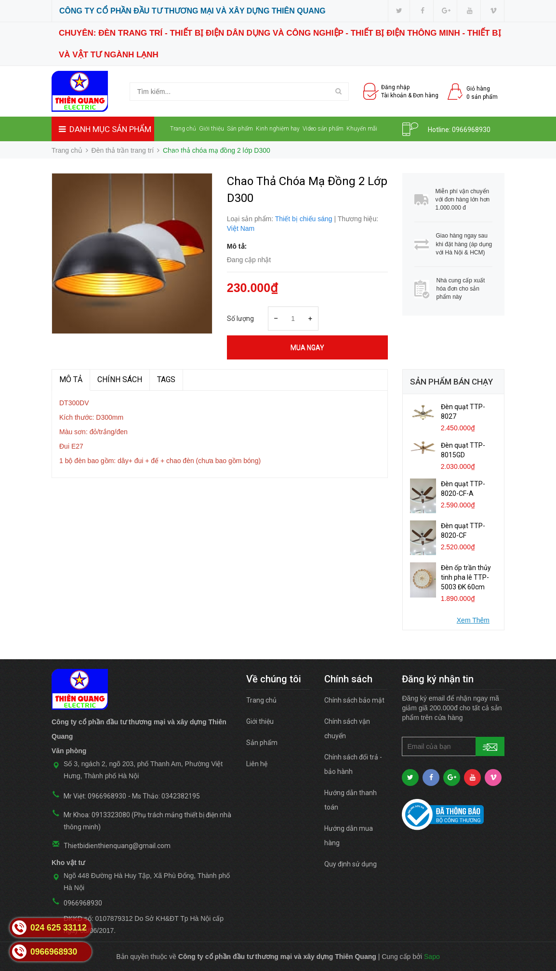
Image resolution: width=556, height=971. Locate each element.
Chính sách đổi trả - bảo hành (353, 764)
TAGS (166, 379)
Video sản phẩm (323, 128)
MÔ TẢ (70, 379)
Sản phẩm (240, 128)
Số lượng (240, 318)
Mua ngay (307, 347)
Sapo (432, 956)
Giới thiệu (211, 128)
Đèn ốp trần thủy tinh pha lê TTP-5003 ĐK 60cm (466, 577)
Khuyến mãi (361, 128)
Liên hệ (179, 153)
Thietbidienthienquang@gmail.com (117, 846)
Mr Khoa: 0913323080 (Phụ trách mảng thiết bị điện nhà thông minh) (147, 821)
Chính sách (119, 379)
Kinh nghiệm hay (278, 128)
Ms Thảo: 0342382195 (166, 796)
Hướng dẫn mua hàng (348, 836)
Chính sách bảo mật (354, 700)
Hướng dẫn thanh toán (350, 800)
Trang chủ (183, 128)
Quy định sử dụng (350, 864)
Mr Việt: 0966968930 (95, 796)
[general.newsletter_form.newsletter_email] (453, 746)
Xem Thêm (473, 620)
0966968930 (471, 129)
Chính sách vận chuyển (347, 729)
